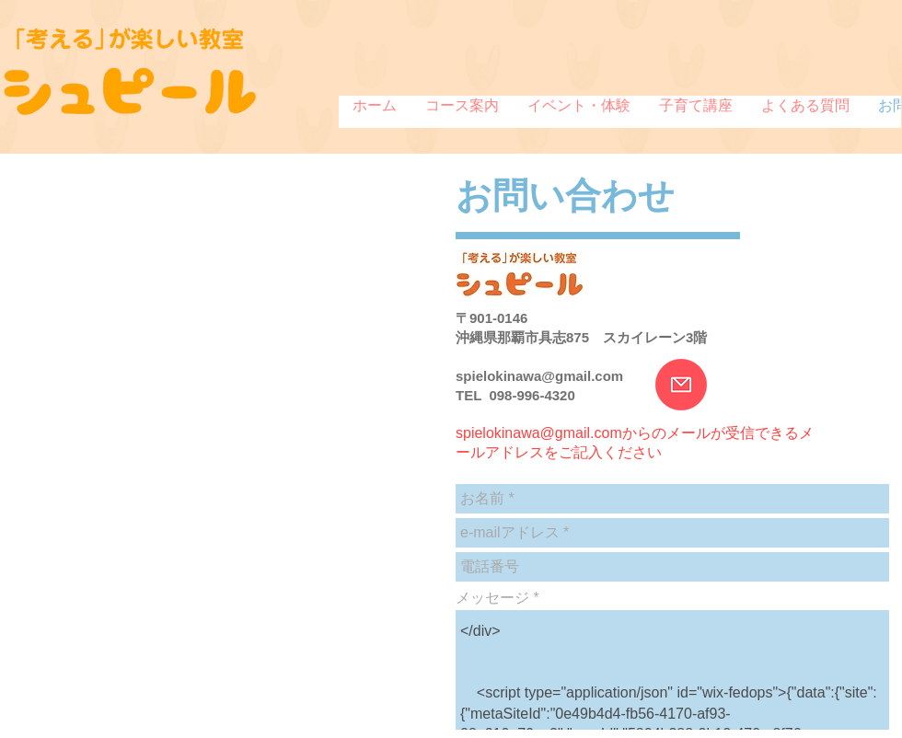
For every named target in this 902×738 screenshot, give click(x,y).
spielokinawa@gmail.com (539, 376)
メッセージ (492, 598)
